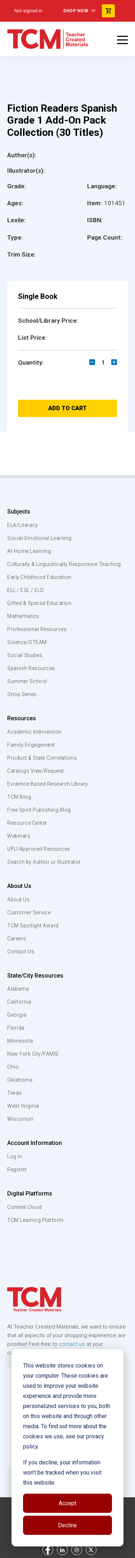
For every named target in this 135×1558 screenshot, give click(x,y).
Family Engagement (31, 745)
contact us (72, 1344)
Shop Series (22, 694)
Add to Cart (67, 408)
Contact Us (20, 951)
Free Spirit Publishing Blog (39, 810)
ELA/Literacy (22, 525)
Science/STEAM (27, 642)
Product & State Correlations (42, 758)
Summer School (27, 681)
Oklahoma (19, 1080)
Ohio (13, 1067)
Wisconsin (20, 1119)
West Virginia (23, 1106)
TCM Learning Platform (35, 1220)
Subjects (18, 511)
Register (17, 1169)
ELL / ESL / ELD (25, 590)
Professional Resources (37, 629)
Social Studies (24, 655)
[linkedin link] (62, 1549)
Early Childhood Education (39, 577)
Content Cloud (24, 1207)
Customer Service (28, 912)
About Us (19, 886)
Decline (67, 1525)
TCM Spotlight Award (33, 925)
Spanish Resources (31, 668)
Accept (67, 1503)
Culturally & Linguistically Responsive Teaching (64, 564)
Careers (16, 938)
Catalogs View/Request (35, 771)
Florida (15, 1028)
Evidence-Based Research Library (47, 784)
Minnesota (20, 1041)
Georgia (17, 1015)
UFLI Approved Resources (38, 849)
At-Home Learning (29, 551)
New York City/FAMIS (33, 1054)
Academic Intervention (34, 732)
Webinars (18, 836)
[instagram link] (76, 1549)
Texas (14, 1093)
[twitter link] (91, 1549)
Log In (14, 1156)
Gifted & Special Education (39, 603)
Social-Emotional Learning (39, 538)
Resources (21, 718)
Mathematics (23, 616)
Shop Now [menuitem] (75, 10)
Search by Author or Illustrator (44, 862)
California (19, 1002)
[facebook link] (47, 1549)
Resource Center (27, 823)
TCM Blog (19, 797)
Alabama (18, 989)
